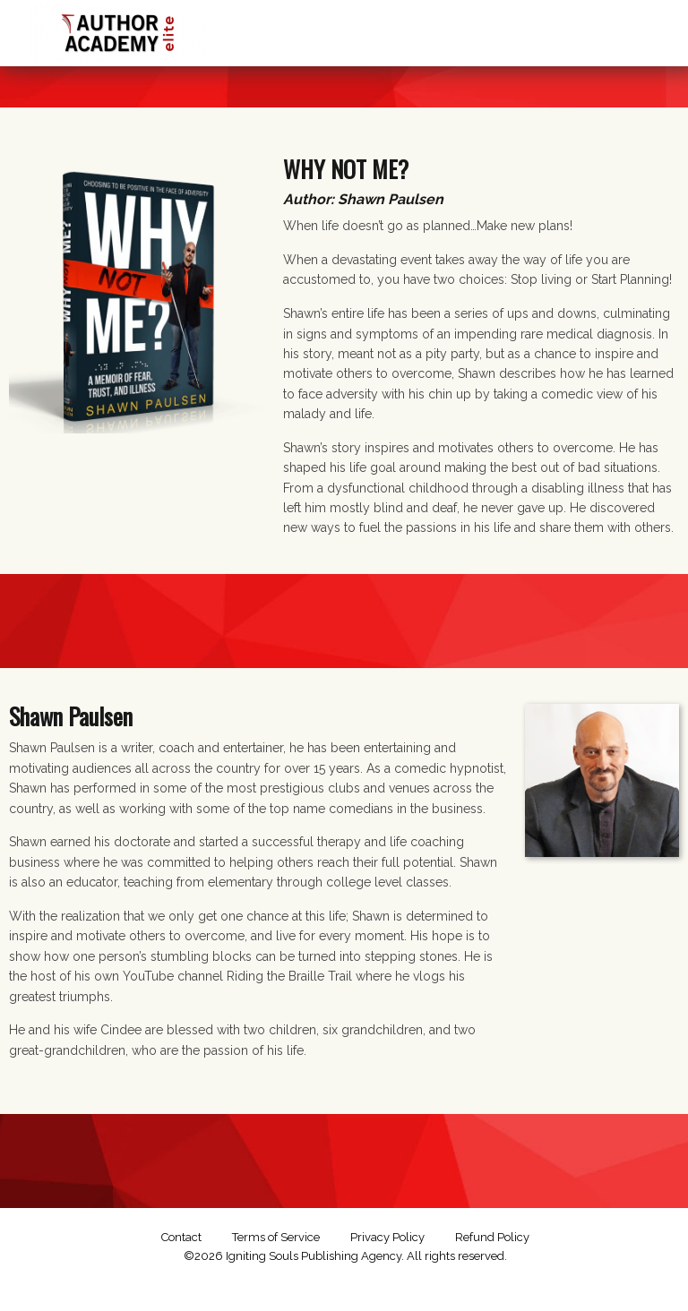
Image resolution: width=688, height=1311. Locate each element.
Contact (181, 1237)
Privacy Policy (387, 1237)
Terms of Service (276, 1237)
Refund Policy (492, 1237)
